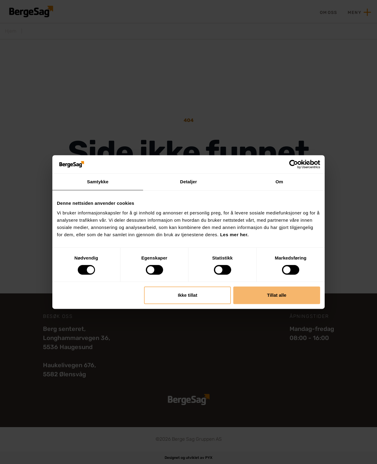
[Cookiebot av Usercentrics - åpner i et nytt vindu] (293, 164)
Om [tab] (279, 181)
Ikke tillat (187, 295)
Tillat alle (276, 295)
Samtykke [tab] (98, 181)
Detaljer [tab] (188, 181)
